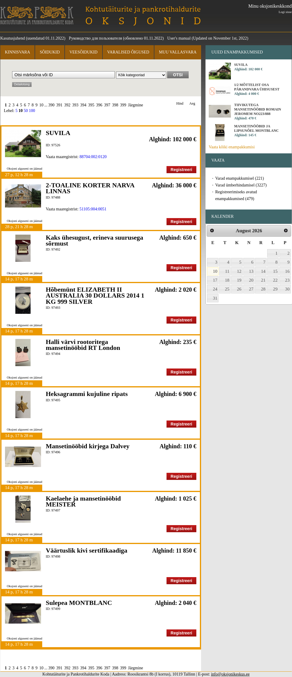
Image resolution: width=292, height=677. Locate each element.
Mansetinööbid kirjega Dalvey (88, 446)
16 (287, 271)
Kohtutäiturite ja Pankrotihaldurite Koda (37, 16)
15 (275, 271)
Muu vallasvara (177, 52)
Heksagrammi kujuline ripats (87, 393)
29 (275, 289)
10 (41, 105)
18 (227, 280)
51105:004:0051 (92, 209)
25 (227, 289)
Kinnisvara (17, 52)
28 (263, 289)
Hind (179, 103)
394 (83, 105)
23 (287, 280)
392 (67, 105)
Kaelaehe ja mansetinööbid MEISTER (83, 501)
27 (251, 289)
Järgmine (135, 105)
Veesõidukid (83, 52)
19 (239, 280)
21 (263, 280)
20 (251, 280)
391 (59, 105)
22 (275, 280)
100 (32, 110)
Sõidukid (50, 52)
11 (227, 271)
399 (123, 105)
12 (239, 271)
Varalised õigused (128, 52)
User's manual (179, 38)
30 (287, 289)
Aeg (192, 103)
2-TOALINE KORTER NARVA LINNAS (90, 188)
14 (263, 271)
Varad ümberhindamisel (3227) (241, 185)
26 (239, 289)
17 (215, 280)
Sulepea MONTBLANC (79, 602)
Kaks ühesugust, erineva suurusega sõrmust (94, 240)
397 (107, 105)
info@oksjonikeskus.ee (230, 674)
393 (75, 105)
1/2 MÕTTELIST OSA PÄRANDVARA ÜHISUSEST (256, 87)
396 (99, 105)
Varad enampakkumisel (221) (239, 178)
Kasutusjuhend (12, 38)
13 (251, 271)
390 (51, 105)
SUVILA (58, 133)
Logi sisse (285, 12)
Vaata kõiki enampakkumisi (232, 147)
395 (91, 105)
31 (215, 298)
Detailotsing (22, 84)
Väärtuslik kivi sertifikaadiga (86, 550)
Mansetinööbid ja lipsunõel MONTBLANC (256, 128)
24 (215, 289)
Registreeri (181, 169)
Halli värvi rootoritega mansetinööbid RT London (83, 344)
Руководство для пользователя (95, 38)
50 (26, 110)
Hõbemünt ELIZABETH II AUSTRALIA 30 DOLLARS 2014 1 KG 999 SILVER (95, 295)
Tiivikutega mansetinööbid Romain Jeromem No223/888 (257, 109)
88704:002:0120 (93, 157)
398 (115, 105)
